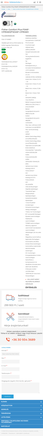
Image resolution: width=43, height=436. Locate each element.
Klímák (4, 401)
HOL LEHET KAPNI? (33, 279)
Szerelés (4, 409)
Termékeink (6, 413)
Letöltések (5, 417)
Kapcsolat (5, 426)
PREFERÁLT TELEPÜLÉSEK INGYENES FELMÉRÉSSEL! (14, 421)
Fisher (8, 9)
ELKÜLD (7, 396)
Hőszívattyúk (6, 405)
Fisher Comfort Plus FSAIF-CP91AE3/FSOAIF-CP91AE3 (25, 9)
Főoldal (3, 9)
